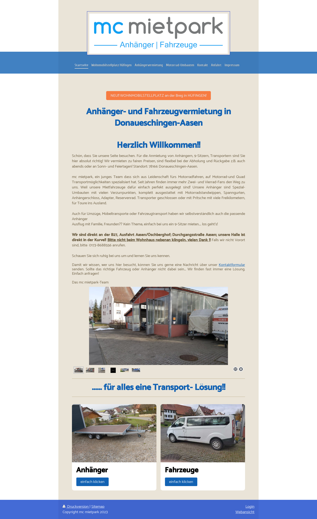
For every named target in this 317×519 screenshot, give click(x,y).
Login (249, 506)
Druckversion (76, 506)
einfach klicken (92, 482)
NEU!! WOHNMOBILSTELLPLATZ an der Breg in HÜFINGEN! (158, 95)
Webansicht (244, 512)
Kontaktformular (232, 265)
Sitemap (97, 506)
